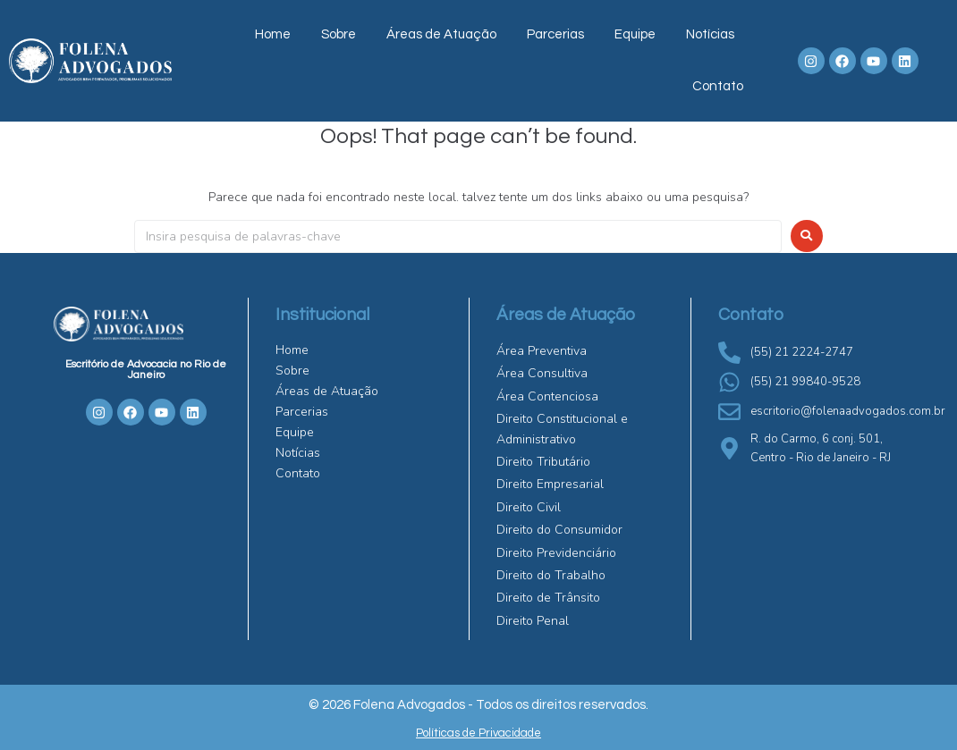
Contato (717, 86)
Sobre (338, 34)
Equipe (635, 34)
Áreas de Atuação (441, 34)
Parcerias (555, 34)
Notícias (710, 34)
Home (273, 34)
